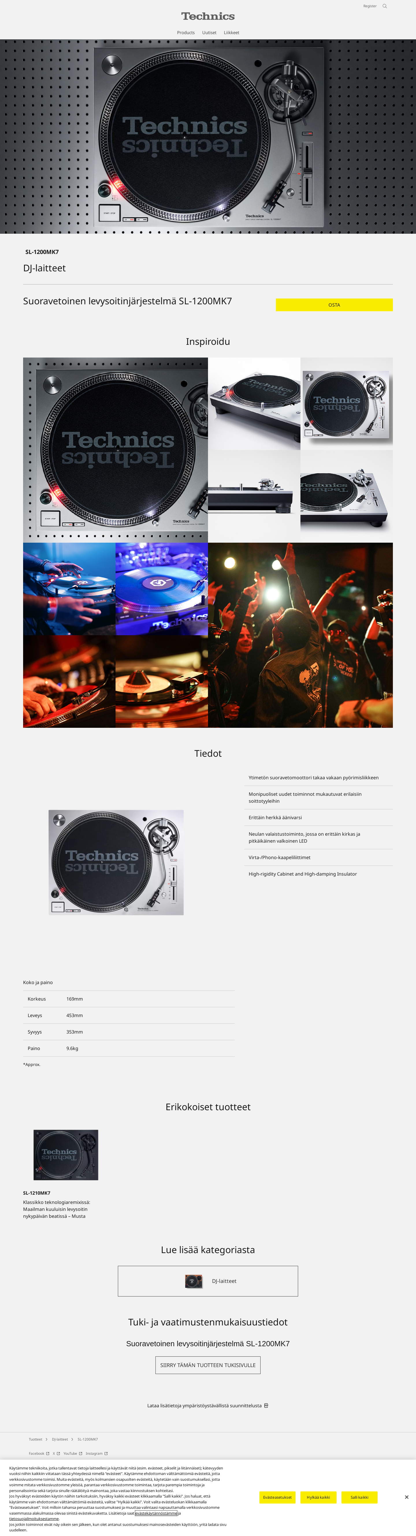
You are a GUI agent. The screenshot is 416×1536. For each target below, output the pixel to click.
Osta (334, 305)
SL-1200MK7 (88, 1439)
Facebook (39, 1453)
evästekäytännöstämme (156, 1513)
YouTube (73, 1453)
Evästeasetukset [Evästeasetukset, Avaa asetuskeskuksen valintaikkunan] (277, 1497)
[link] (208, 1405)
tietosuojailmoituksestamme (34, 1518)
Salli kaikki (360, 1497)
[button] (334, 305)
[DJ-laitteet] (208, 1281)
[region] (208, 1498)
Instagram (97, 1453)
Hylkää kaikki (318, 1497)
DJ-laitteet (60, 1439)
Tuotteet (35, 1439)
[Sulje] (406, 1497)
